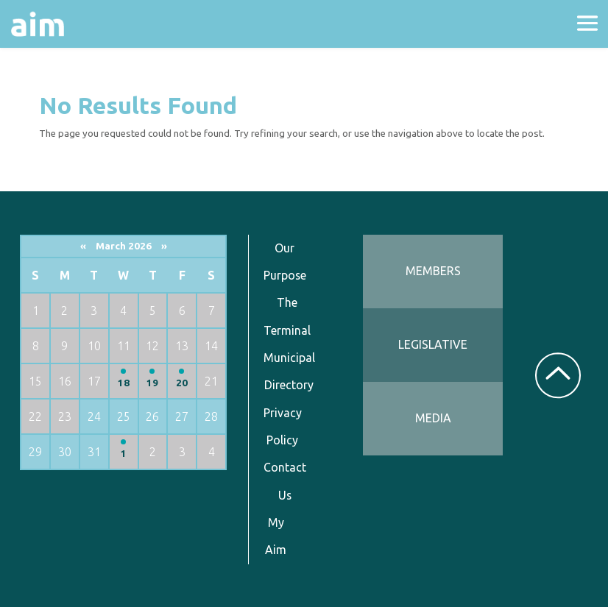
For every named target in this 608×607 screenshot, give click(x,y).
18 (124, 382)
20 (182, 382)
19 (152, 382)
